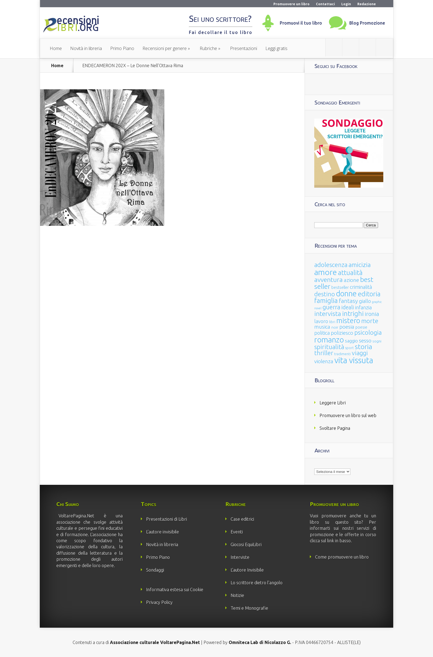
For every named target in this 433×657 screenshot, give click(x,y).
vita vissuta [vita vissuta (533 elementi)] (353, 360)
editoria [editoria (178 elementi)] (369, 294)
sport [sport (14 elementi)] (349, 348)
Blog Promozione (367, 22)
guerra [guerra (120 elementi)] (331, 306)
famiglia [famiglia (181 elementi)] (326, 300)
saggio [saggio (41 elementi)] (351, 340)
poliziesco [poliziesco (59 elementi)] (342, 333)
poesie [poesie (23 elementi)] (361, 327)
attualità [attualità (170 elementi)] (350, 272)
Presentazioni (243, 48)
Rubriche (208, 48)
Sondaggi (155, 569)
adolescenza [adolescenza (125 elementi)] (330, 264)
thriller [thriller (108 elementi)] (323, 353)
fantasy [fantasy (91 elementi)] (348, 301)
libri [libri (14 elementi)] (332, 322)
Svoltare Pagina (335, 428)
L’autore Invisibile (247, 569)
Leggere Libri (333, 402)
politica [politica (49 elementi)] (322, 333)
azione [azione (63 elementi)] (351, 280)
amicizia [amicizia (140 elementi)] (359, 264)
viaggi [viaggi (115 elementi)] (360, 353)
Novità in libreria (86, 48)
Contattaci (325, 4)
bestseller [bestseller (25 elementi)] (340, 287)
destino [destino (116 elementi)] (324, 293)
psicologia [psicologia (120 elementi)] (368, 332)
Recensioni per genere (164, 48)
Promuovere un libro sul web (348, 415)
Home (56, 48)
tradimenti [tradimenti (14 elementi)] (342, 354)
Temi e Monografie (249, 608)
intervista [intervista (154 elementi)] (327, 313)
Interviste (240, 557)
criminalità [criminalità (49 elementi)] (361, 287)
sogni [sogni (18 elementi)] (377, 341)
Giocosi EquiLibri (246, 544)
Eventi (237, 531)
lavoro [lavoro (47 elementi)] (321, 321)
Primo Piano (122, 48)
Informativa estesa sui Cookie (174, 589)
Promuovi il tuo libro (301, 22)
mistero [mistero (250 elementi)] (348, 320)
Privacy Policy (159, 602)
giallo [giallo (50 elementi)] (365, 301)
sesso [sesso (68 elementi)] (365, 340)
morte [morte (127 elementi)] (369, 320)
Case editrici (242, 519)
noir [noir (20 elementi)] (334, 327)
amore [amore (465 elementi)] (325, 272)
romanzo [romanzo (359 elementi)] (329, 339)
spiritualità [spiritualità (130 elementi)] (329, 346)
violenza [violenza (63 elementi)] (323, 361)
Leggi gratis (276, 48)
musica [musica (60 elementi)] (322, 327)
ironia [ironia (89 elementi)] (372, 314)
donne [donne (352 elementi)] (346, 293)
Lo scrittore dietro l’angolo (256, 582)
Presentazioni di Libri (166, 519)
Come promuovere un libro (342, 556)
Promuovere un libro (291, 4)
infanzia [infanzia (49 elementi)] (363, 307)
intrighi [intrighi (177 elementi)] (353, 313)
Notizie (237, 595)
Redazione (366, 4)
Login (346, 4)
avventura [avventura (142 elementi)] (328, 279)
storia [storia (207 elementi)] (363, 346)
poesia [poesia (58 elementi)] (346, 327)
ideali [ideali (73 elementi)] (347, 307)
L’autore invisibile (162, 531)
